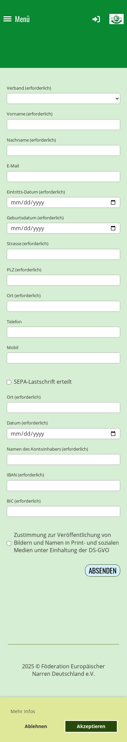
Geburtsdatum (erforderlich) (35, 218)
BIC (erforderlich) (24, 501)
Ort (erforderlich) (24, 295)
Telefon (14, 322)
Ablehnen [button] (36, 726)
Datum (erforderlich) (27, 423)
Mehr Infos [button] (22, 711)
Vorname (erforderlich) (29, 114)
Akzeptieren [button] (91, 726)
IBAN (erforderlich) (25, 475)
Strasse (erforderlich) (27, 243)
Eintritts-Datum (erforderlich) (36, 192)
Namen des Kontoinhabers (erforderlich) (47, 449)
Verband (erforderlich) (29, 88)
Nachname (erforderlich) (31, 140)
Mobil (12, 347)
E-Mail (13, 166)
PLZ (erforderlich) (24, 270)
